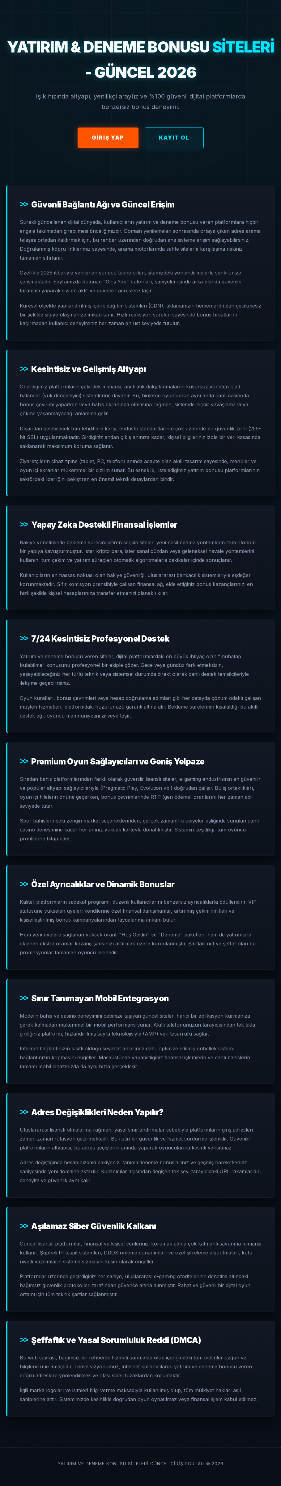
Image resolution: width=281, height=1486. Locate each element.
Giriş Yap (108, 138)
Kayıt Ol (174, 138)
